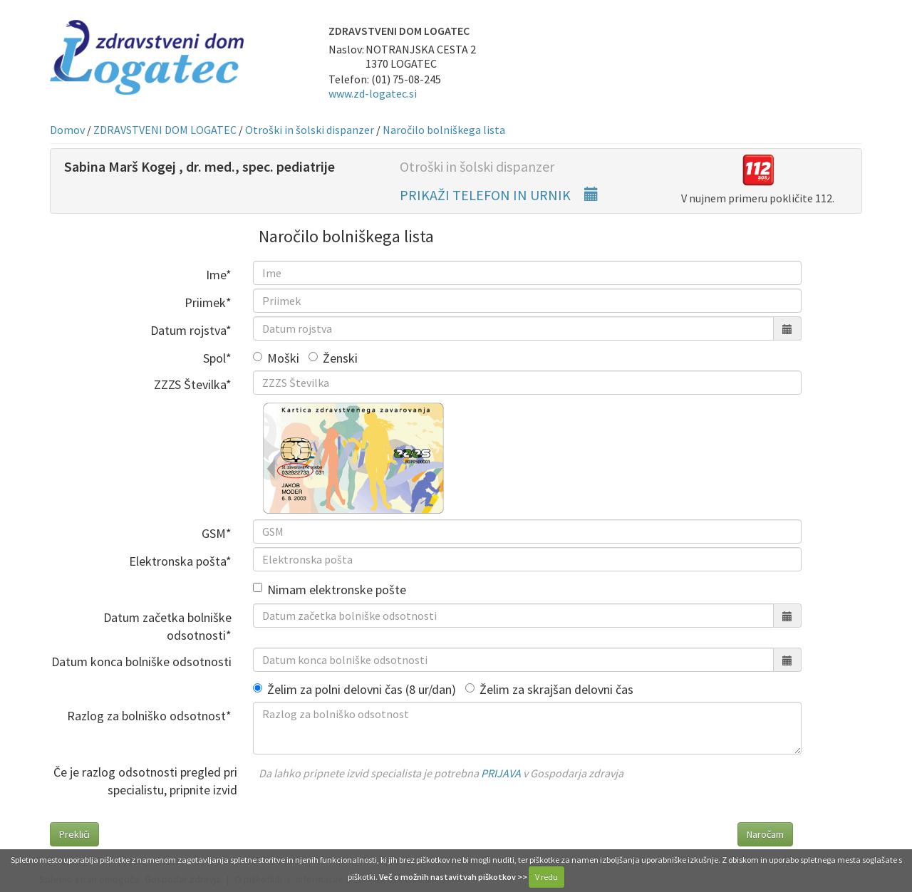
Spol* (217, 358)
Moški (276, 358)
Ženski (333, 358)
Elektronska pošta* (180, 561)
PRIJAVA (501, 773)
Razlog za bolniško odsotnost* (149, 715)
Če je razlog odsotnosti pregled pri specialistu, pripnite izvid (145, 781)
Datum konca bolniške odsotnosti (141, 661)
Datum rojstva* (191, 330)
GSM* (217, 533)
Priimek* (208, 302)
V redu (546, 876)
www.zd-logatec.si (372, 93)
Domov (67, 130)
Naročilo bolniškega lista (444, 130)
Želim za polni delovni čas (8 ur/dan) (354, 689)
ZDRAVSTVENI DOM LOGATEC (165, 130)
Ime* (219, 274)
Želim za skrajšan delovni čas (549, 689)
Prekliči (74, 834)
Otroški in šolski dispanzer (309, 130)
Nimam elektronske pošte (336, 589)
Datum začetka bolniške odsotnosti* (167, 626)
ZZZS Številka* (193, 384)
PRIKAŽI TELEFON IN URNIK (499, 195)
